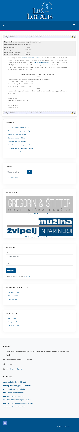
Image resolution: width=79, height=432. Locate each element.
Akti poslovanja (13, 296)
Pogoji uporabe (13, 322)
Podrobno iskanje (13, 178)
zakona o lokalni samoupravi (30, 58)
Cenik (9, 329)
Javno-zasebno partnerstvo (17, 152)
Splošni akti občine (14, 292)
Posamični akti (12, 299)
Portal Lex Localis (14, 325)
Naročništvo (12, 318)
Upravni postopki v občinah (17, 141)
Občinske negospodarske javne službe (20, 148)
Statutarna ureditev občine (16, 138)
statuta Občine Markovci (41, 62)
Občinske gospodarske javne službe (19, 145)
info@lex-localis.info (14, 369)
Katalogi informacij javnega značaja (19, 131)
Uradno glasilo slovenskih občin (18, 128)
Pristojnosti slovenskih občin (17, 134)
